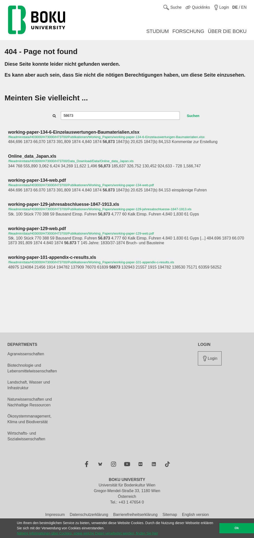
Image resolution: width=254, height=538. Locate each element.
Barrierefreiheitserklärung (135, 514)
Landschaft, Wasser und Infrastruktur (28, 385)
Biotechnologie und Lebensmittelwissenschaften (32, 368)
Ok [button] (237, 528)
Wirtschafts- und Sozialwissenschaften (26, 436)
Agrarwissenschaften (25, 354)
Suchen (193, 116)
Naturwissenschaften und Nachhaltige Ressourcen (29, 402)
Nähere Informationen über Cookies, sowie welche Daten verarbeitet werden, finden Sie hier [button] (87, 533)
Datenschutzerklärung (89, 514)
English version (195, 514)
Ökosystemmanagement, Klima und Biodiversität (29, 419)
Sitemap (169, 514)
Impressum (55, 514)
